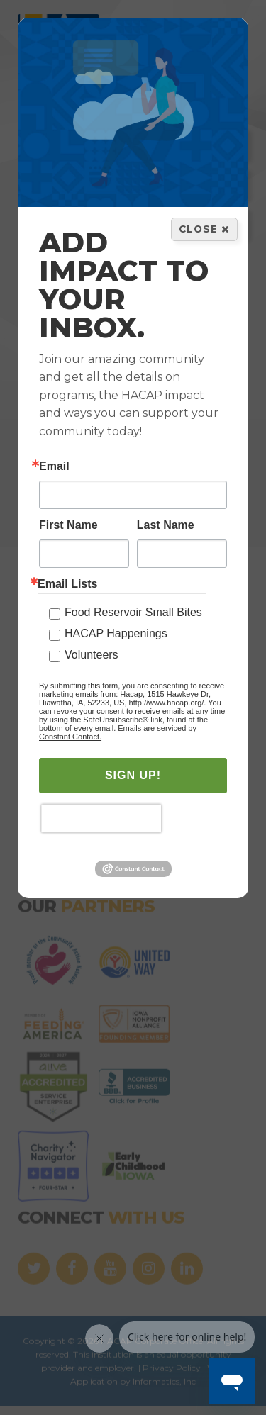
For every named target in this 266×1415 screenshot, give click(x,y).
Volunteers (91, 655)
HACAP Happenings (116, 634)
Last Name (165, 526)
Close (204, 229)
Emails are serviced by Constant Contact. (117, 733)
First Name (68, 526)
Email (54, 467)
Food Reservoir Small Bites (133, 613)
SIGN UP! (133, 776)
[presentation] (101, 819)
